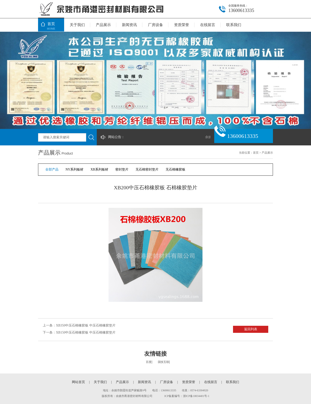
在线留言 (207, 25)
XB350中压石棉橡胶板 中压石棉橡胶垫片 (86, 325)
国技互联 (163, 362)
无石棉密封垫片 (147, 169)
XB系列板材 (99, 169)
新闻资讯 (129, 25)
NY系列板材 (74, 169)
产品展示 (103, 25)
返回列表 (250, 329)
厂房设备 (155, 25)
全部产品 (51, 169)
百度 (149, 362)
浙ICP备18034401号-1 (196, 396)
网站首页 (78, 382)
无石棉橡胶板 (175, 169)
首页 (51, 26)
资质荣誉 (181, 25)
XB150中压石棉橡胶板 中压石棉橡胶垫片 (86, 332)
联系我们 (233, 25)
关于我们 (77, 25)
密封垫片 (121, 169)
